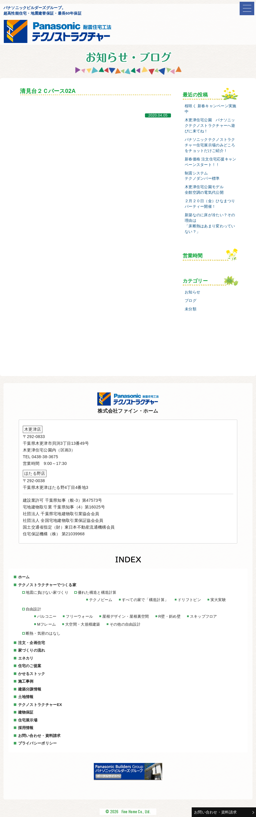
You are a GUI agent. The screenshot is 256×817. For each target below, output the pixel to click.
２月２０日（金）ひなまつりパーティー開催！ (210, 204)
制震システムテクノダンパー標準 (202, 176)
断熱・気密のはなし (43, 633)
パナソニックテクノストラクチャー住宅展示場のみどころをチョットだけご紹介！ (210, 145)
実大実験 (218, 600)
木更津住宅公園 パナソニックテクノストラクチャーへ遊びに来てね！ (210, 125)
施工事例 (26, 681)
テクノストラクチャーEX (40, 704)
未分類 (190, 309)
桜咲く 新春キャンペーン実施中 (210, 109)
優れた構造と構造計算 (97, 592)
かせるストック (31, 673)
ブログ (190, 301)
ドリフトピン (189, 600)
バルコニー (46, 616)
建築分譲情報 (29, 689)
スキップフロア (203, 616)
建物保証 (26, 712)
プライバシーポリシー (37, 743)
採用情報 (26, 728)
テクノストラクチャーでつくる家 (47, 585)
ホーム (24, 577)
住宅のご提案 (29, 666)
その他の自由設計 (125, 624)
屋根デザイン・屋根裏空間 (125, 616)
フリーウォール (79, 616)
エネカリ (26, 658)
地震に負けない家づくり (47, 592)
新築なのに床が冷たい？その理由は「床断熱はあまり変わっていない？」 (210, 223)
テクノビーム (101, 600)
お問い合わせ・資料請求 (215, 812)
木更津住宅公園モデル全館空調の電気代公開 (204, 190)
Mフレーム (46, 624)
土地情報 (26, 697)
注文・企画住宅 (31, 643)
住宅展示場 (27, 720)
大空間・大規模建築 (82, 624)
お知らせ (192, 292)
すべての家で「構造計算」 (145, 600)
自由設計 (33, 609)
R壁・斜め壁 (169, 616)
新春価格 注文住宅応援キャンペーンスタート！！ (210, 162)
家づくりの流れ (31, 650)
